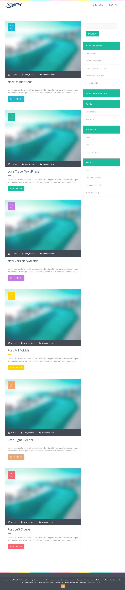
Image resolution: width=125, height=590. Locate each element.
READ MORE (16, 99)
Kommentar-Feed (93, 185)
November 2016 (93, 112)
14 (11, 27)
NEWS (88, 137)
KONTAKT (114, 5)
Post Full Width (92, 83)
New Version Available (95, 75)
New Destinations (93, 60)
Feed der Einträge (93, 177)
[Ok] (122, 583)
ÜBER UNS (98, 5)
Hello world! (91, 53)
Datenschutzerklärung (94, 582)
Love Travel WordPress (96, 68)
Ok (63, 586)
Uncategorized (92, 152)
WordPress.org (92, 192)
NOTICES (90, 144)
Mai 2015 (90, 119)
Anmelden (90, 170)
